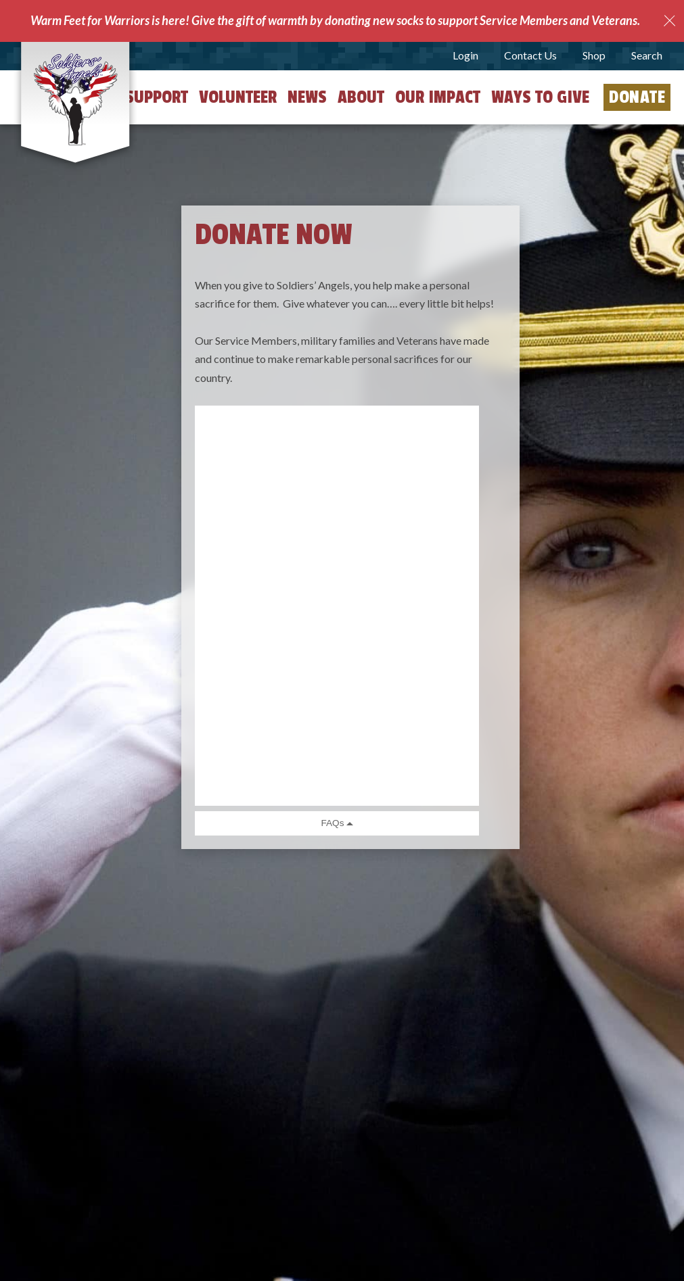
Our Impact (437, 97)
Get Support (142, 97)
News (307, 97)
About (361, 97)
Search (646, 55)
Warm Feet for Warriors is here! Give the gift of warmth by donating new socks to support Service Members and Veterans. (335, 20)
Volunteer (238, 97)
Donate (637, 97)
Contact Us (530, 55)
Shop (594, 55)
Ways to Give (540, 97)
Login (465, 55)
